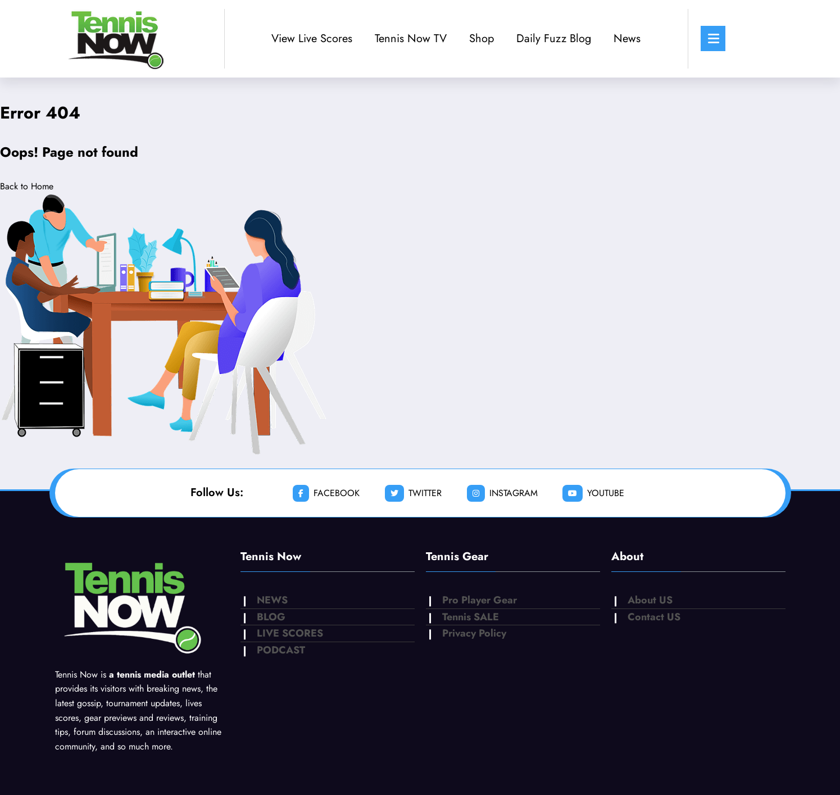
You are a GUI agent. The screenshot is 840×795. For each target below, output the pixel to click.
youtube (593, 493)
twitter (413, 493)
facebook (326, 493)
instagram (502, 493)
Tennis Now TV (411, 38)
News (627, 38)
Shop (481, 38)
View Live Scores (311, 38)
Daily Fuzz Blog (553, 38)
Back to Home (26, 186)
